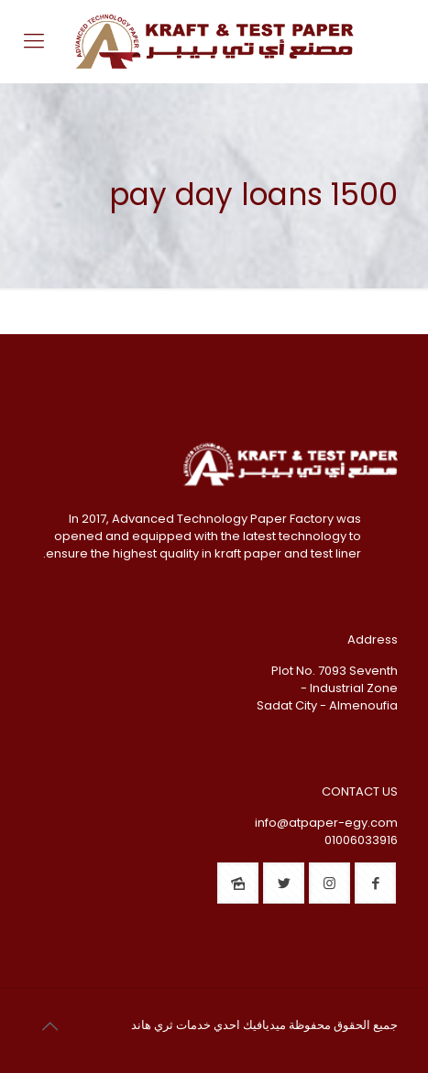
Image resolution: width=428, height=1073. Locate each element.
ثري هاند (152, 1025)
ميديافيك (264, 1025)
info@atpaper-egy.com (326, 822)
